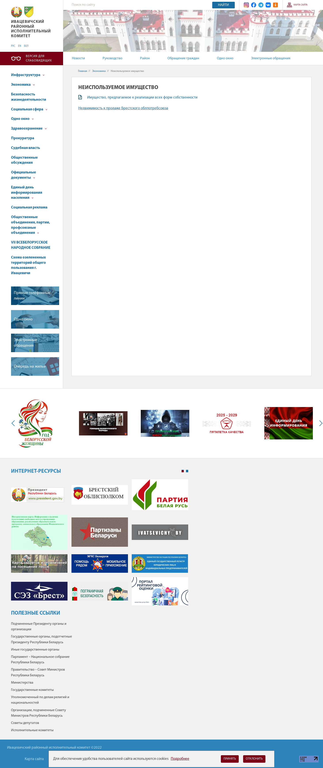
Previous (14, 423)
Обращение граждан (183, 58)
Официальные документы (23, 175)
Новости (78, 58)
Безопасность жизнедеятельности (28, 97)
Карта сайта (301, 5)
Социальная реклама (29, 207)
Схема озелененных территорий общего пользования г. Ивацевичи (28, 265)
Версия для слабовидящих (39, 58)
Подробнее (180, 759)
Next (320, 423)
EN (19, 46)
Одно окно (225, 58)
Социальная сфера (29, 109)
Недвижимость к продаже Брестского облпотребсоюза (123, 108)
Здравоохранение (29, 128)
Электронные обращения (270, 58)
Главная (82, 71)
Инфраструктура (28, 75)
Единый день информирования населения (26, 193)
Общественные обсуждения (24, 160)
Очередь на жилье (30, 366)
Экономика (23, 85)
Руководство (112, 58)
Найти (223, 5)
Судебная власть (25, 148)
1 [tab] (183, 471)
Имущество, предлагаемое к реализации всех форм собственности (142, 97)
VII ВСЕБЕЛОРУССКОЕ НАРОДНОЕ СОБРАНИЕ (30, 245)
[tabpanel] (99, 544)
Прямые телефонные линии (32, 296)
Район (145, 58)
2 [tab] (187, 471)
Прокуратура (22, 138)
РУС (13, 46)
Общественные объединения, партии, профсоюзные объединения (30, 225)
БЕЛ (26, 46)
